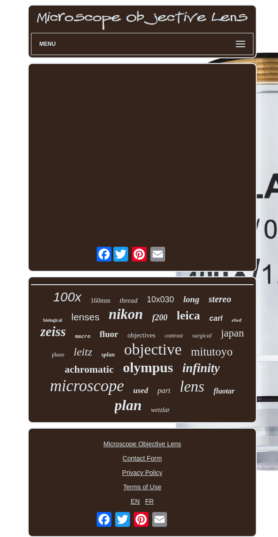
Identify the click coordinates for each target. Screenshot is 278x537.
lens (191, 386)
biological (52, 320)
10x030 (160, 299)
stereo (220, 299)
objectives (141, 335)
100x (67, 297)
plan (128, 405)
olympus (148, 367)
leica (188, 315)
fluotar (224, 391)
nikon (126, 314)
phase (58, 354)
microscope (87, 386)
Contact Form (142, 458)
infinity (201, 368)
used (140, 390)
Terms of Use (142, 487)
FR (149, 501)
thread (129, 300)
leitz (83, 352)
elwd (236, 320)
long (191, 299)
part (163, 390)
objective (153, 349)
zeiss (53, 331)
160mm (101, 300)
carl (216, 318)
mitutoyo (212, 351)
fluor (108, 334)
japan (232, 333)
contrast (174, 335)
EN (135, 501)
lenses (85, 317)
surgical (202, 335)
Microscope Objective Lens (142, 444)
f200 (159, 317)
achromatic (89, 369)
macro (82, 336)
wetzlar (160, 409)
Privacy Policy (142, 472)
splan (108, 354)
